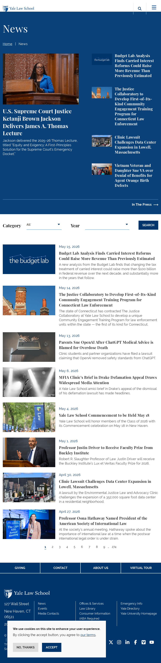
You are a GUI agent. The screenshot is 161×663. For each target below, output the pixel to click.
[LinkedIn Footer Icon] (127, 642)
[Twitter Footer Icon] (111, 642)
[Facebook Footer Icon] (135, 642)
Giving (20, 568)
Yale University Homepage (139, 613)
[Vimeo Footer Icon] (143, 642)
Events (42, 608)
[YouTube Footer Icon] (151, 642)
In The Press (142, 204)
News (23, 44)
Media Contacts (48, 613)
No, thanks (26, 647)
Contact (60, 568)
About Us (100, 568)
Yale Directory (130, 608)
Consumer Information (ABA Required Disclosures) (94, 618)
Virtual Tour (141, 568)
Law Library (87, 608)
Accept (51, 647)
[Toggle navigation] (154, 7)
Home (7, 44)
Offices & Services (91, 603)
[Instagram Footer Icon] (119, 642)
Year (75, 226)
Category (12, 226)
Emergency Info (131, 603)
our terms (88, 635)
